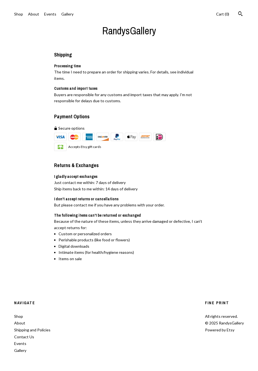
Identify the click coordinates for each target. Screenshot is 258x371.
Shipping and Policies (32, 329)
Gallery (67, 14)
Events (50, 14)
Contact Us (24, 336)
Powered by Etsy (219, 329)
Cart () (222, 14)
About (33, 14)
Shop (18, 14)
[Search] (240, 14)
